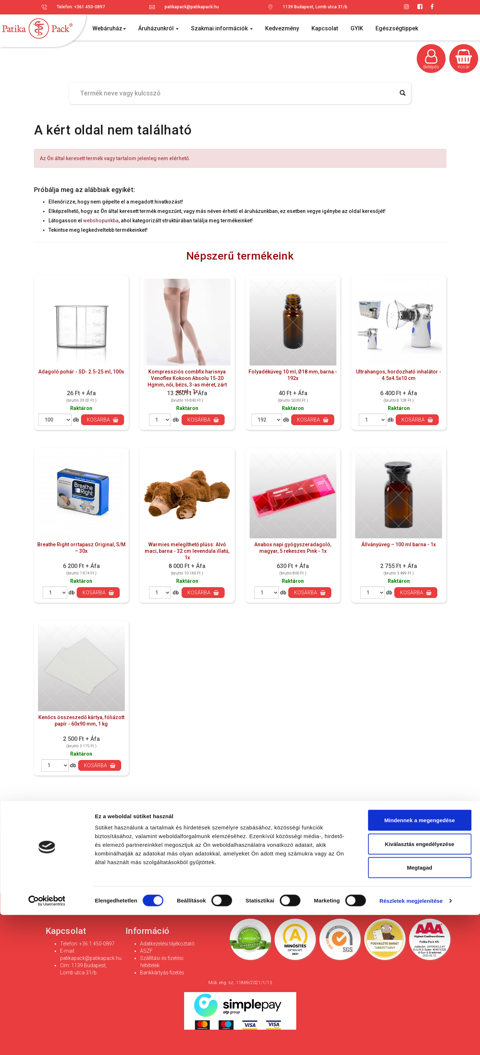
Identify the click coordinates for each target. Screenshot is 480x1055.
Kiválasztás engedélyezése (419, 984)
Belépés (431, 59)
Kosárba (102, 420)
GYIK (357, 28)
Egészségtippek (396, 28)
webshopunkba (101, 220)
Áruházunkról (158, 28)
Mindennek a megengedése (419, 960)
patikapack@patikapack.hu (192, 6)
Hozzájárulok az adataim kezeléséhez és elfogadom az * (222, 862)
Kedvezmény (282, 28)
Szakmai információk (222, 28)
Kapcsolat (324, 28)
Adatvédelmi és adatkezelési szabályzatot (289, 863)
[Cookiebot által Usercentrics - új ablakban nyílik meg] (46, 1040)
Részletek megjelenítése (411, 1041)
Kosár (463, 59)
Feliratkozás (398, 844)
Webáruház (109, 28)
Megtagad (419, 1007)
